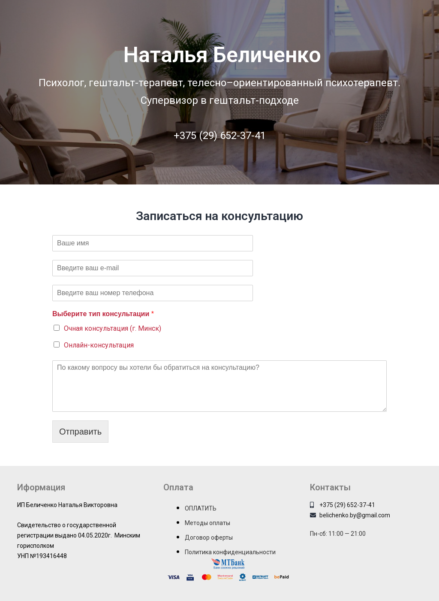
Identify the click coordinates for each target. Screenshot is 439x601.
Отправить (80, 431)
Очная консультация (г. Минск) (112, 328)
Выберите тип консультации (103, 313)
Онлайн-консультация (99, 345)
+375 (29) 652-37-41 (220, 136)
